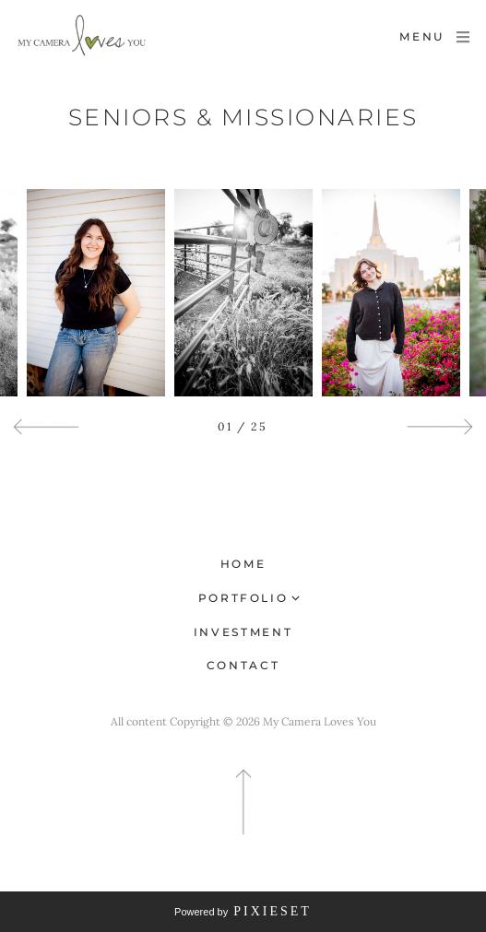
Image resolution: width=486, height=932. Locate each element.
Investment (243, 632)
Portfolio (243, 598)
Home (243, 564)
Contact (243, 665)
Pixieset (272, 911)
